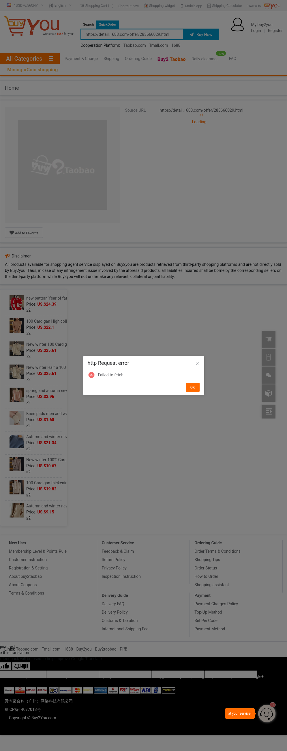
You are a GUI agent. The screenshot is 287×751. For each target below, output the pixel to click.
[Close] (197, 363)
